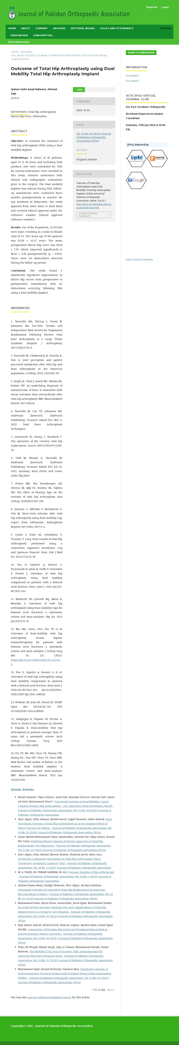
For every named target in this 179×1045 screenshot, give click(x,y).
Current (42, 28)
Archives (59, 28)
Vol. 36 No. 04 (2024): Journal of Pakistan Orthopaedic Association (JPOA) (59, 55)
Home (12, 28)
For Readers (132, 75)
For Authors (132, 80)
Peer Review (19, 35)
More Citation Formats (88, 215)
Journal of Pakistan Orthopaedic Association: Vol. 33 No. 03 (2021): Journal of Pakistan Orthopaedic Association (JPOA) (65, 938)
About (25, 28)
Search (165, 28)
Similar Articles (22, 789)
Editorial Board (83, 28)
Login (165, 7)
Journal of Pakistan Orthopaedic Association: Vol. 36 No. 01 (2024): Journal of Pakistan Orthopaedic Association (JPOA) (65, 960)
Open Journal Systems (139, 259)
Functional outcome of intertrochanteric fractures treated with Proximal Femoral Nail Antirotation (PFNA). (64, 973)
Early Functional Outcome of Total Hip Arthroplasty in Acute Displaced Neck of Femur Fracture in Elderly (65, 823)
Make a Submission (141, 52)
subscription (42, 35)
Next (110, 990)
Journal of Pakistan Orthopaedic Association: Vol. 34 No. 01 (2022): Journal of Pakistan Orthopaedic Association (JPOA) (65, 916)
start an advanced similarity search (49, 997)
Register (152, 7)
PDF (80, 89)
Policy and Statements (116, 28)
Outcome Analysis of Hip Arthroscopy (91, 872)
